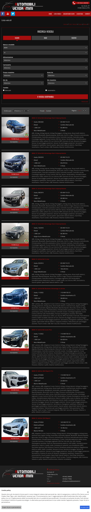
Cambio (5, 88)
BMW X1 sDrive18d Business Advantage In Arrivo (48, 288)
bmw (85, 24)
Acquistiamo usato (69, 14)
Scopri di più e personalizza (11, 507)
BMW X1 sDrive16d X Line (40, 259)
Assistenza (80, 14)
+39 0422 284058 (67, 476)
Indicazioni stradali (53, 483)
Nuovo (74, 38)
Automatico (51, 90)
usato (80, 24)
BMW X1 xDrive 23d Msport (41, 418)
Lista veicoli (57, 14)
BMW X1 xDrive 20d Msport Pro (42, 371)
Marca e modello (8, 45)
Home (50, 14)
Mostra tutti (85, 101)
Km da (5, 80)
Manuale (8, 90)
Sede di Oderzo (54, 469)
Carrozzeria (7, 65)
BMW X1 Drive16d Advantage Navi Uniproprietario (49, 118)
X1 (89, 24)
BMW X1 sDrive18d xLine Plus (42, 330)
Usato (17, 38)
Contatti (87, 14)
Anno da (50, 72)
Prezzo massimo (8, 72)
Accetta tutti (85, 507)
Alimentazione (8, 57)
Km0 (45, 38)
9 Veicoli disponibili (45, 96)
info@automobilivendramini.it (71, 481)
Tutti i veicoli (73, 24)
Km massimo (51, 80)
